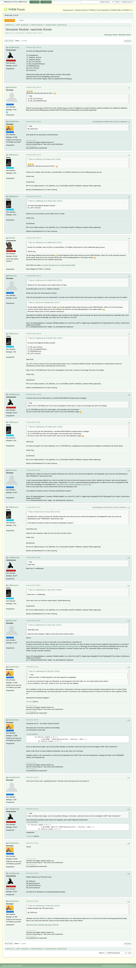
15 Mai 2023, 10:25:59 (32, 901)
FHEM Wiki (115, 10)
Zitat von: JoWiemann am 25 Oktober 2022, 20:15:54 (45, 280)
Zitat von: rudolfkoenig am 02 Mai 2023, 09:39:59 (44, 671)
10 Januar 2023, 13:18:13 (33, 470)
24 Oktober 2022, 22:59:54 (33, 87)
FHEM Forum (17, 9)
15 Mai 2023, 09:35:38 (32, 873)
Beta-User (12, 276)
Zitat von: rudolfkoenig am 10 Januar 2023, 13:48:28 (45, 590)
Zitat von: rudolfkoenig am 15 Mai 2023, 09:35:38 (44, 905)
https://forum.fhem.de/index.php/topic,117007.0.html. (74, 484)
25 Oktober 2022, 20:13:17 (33, 154)
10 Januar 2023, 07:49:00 (33, 422)
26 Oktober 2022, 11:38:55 (33, 394)
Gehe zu (101, 953)
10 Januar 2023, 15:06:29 (33, 620)
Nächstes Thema (125, 35)
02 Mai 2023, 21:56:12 (32, 666)
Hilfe (103, 965)
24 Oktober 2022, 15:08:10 (33, 47)
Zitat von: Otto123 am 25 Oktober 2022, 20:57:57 (44, 302)
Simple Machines (18, 965)
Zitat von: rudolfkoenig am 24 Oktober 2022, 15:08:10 (45, 201)
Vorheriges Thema (110, 35)
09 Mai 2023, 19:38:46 (32, 843)
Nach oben (8, 943)
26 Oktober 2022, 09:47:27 (33, 275)
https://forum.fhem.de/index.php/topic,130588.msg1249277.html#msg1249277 (53, 646)
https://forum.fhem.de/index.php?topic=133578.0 (42, 925)
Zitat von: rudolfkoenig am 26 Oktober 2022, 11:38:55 (45, 427)
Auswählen (33, 734)
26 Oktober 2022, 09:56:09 (33, 333)
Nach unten (9, 41)
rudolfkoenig (13, 47)
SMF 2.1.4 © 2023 (8, 965)
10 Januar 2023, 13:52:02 (33, 585)
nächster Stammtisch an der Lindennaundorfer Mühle (59, 265)
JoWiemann (13, 155)
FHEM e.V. (128, 10)
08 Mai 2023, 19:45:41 (32, 777)
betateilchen (13, 121)
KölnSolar (12, 87)
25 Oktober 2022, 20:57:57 (33, 238)
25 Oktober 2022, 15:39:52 (33, 121)
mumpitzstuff (14, 777)
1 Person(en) (29, 836)
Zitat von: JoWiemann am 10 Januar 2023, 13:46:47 (45, 625)
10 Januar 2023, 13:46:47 (33, 507)
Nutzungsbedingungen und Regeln (115, 965)
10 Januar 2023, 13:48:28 (33, 557)
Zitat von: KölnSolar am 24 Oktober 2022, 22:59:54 (45, 159)
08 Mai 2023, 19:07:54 (32, 719)
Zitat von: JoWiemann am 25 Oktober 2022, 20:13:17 (45, 242)
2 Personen (29, 701)
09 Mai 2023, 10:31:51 (32, 809)
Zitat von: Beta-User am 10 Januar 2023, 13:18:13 (44, 512)
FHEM (92, 10)
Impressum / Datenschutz (75, 10)
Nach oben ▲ (129, 965)
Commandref (102, 10)
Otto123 (11, 238)
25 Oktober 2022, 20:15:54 (33, 196)
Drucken (128, 41)
